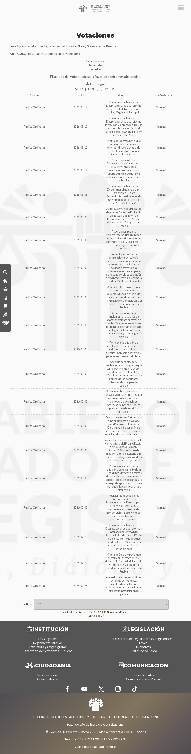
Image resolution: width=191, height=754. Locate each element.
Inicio (70, 612)
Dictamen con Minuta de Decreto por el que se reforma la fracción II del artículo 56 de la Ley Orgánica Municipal (123, 107)
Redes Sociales (143, 675)
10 (104, 612)
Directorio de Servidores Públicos (47, 651)
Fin (122, 612)
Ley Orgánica (47, 639)
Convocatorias (48, 679)
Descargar (95, 84)
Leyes (143, 643)
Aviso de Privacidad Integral (95, 746)
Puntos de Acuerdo (143, 651)
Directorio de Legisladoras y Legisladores (143, 639)
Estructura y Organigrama (48, 647)
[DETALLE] (91, 89)
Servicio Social (47, 675)
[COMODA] (108, 89)
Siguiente (112, 612)
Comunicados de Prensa (143, 679)
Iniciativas (143, 647)
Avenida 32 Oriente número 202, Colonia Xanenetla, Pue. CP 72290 (95, 732)
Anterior (81, 612)
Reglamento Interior (47, 643)
